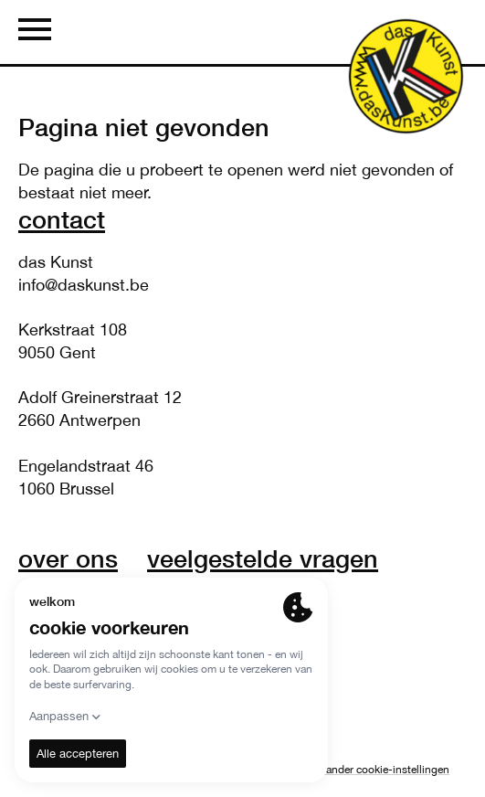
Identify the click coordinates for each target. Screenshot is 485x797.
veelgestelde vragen (262, 558)
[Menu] (34, 32)
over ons (68, 558)
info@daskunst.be (83, 284)
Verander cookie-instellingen (380, 769)
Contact (61, 219)
